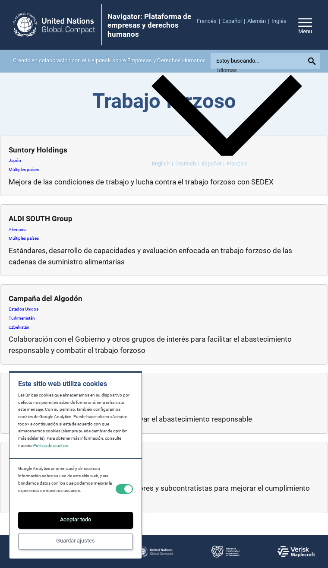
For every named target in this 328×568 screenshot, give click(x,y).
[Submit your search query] (313, 61)
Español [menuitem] (211, 163)
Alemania (17, 229)
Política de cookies (50, 445)
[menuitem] (209, 21)
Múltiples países (24, 169)
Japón (15, 160)
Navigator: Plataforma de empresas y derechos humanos (149, 25)
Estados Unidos (23, 309)
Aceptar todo (75, 519)
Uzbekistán (19, 327)
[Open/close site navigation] (305, 24)
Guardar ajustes (75, 540)
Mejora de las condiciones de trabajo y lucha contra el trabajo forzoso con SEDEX (142, 182)
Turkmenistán (22, 318)
